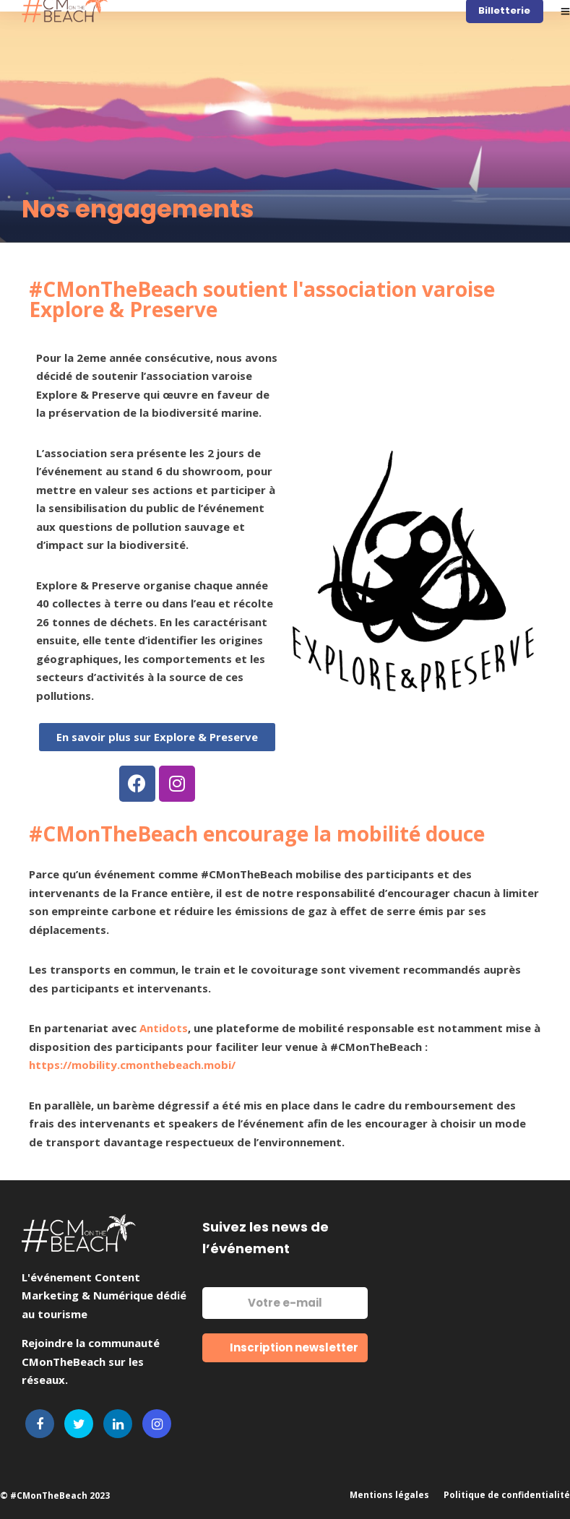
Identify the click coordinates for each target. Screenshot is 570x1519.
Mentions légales (389, 1495)
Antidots (163, 1028)
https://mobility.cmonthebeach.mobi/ (132, 1064)
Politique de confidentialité (507, 1495)
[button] (157, 737)
